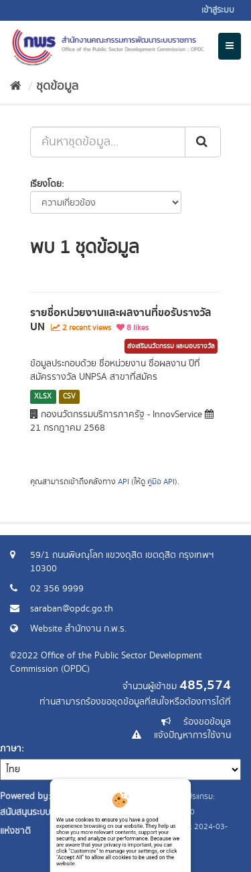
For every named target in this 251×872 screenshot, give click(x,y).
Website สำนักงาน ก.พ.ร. (78, 629)
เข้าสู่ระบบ (217, 10)
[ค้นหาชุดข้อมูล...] (107, 142)
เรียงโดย (46, 184)
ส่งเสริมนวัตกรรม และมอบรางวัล (171, 346)
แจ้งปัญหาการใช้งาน (192, 735)
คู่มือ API (161, 482)
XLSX (43, 396)
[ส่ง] (203, 142)
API (123, 482)
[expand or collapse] (229, 46)
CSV (69, 396)
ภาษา (10, 748)
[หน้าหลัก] (15, 86)
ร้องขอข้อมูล (207, 722)
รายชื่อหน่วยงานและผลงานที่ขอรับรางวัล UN (121, 320)
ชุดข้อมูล (57, 86)
